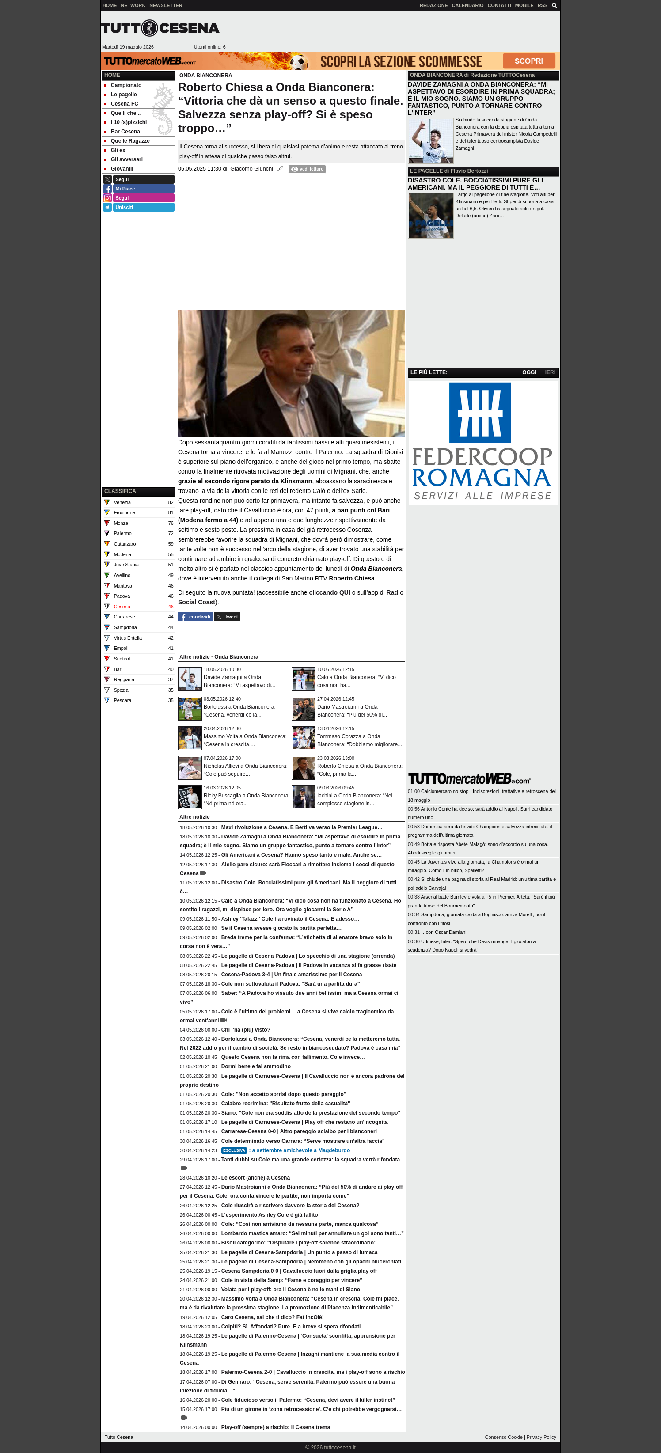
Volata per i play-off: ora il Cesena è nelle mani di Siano (291, 1289)
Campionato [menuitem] (122, 85)
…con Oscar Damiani (444, 932)
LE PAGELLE (426, 171)
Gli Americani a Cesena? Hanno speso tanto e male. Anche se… (301, 855)
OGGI (529, 372)
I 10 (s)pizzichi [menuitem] (125, 122)
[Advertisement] (393, 31)
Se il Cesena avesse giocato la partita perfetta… (281, 928)
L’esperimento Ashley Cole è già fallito (269, 1215)
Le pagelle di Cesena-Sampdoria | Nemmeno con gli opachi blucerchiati (311, 1262)
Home (112, 75)
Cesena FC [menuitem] (121, 104)
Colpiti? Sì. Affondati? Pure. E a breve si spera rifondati (291, 1327)
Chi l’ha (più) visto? (245, 1030)
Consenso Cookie (504, 1437)
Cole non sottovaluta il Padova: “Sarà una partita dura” (290, 984)
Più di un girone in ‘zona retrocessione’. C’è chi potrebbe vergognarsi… (311, 1409)
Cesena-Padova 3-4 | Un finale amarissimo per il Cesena (291, 974)
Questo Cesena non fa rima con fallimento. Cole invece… (293, 1057)
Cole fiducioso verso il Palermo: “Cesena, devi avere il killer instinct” (308, 1400)
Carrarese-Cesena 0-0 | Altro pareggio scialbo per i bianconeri (299, 1131)
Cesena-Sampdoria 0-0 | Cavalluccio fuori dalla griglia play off (299, 1271)
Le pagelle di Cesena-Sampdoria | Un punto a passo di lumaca (299, 1252)
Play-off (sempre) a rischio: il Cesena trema (275, 1427)
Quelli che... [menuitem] (122, 113)
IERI (550, 372)
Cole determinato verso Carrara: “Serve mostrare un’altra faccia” (303, 1141)
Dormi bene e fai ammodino (256, 1066)
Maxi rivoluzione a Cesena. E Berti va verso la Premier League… (302, 827)
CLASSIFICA (120, 491)
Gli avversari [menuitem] (123, 159)
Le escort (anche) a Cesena (255, 1178)
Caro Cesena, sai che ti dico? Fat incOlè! (272, 1317)
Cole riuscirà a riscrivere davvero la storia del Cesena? (290, 1206)
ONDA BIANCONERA (436, 75)
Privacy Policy (541, 1437)
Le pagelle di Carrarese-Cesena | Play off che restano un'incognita (304, 1122)
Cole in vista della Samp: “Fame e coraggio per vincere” (291, 1280)
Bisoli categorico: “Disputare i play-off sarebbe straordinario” (298, 1243)
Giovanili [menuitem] (118, 169)
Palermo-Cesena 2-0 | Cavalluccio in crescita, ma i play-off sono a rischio (313, 1372)
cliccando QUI (329, 592)
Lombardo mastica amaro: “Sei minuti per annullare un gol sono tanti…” (312, 1233)
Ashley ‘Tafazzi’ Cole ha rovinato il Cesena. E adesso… (290, 919)
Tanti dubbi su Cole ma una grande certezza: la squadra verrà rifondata (310, 1160)
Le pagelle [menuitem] (120, 94)
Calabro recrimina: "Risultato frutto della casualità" (285, 1103)
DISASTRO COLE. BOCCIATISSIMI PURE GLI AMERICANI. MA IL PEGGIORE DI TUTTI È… (475, 184)
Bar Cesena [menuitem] (122, 132)
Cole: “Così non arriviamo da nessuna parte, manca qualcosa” (300, 1224)
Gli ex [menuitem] (114, 150)
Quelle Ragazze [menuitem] (127, 141)
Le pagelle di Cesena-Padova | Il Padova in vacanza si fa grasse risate (309, 965)
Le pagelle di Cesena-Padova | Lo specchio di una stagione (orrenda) (308, 956)
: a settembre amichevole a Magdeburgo (285, 1150)
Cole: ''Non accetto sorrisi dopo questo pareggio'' (283, 1094)
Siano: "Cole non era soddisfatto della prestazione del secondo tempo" (310, 1113)
